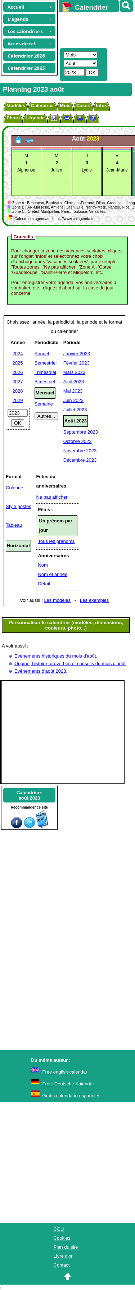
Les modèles (57, 600)
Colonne (14, 487)
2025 (18, 363)
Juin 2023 (73, 400)
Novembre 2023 (80, 450)
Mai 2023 (72, 391)
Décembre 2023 (80, 460)
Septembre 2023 (80, 432)
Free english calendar (64, 1072)
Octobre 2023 (77, 441)
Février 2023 (76, 363)
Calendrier (42, 105)
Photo (13, 117)
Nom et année (52, 574)
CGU (59, 1229)
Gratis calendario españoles (71, 1095)
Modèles (15, 105)
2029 (18, 400)
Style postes (18, 506)
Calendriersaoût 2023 (29, 795)
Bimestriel (45, 381)
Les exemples (94, 600)
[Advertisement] (93, 29)
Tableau (14, 525)
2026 (18, 372)
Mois (65, 105)
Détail (44, 583)
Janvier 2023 (76, 353)
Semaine (44, 404)
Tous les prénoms (56, 541)
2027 (18, 381)
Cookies (62, 1238)
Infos (101, 105)
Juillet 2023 (75, 409)
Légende (35, 117)
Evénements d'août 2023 (40, 671)
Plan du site (66, 1247)
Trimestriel (45, 372)
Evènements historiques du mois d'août (55, 656)
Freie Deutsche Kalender (68, 1084)
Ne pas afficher (51, 497)
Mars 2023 (74, 372)
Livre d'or (63, 1256)
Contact (62, 1265)
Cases (83, 105)
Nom (43, 565)
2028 (18, 391)
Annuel (42, 353)
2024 (18, 353)
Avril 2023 (73, 381)
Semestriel (46, 363)
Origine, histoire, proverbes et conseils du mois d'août (70, 663)
